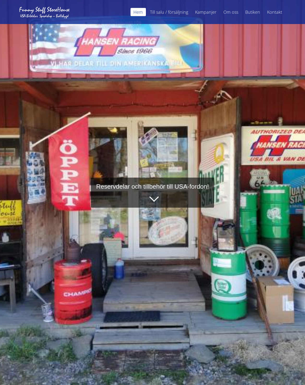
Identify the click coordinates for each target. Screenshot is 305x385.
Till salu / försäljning (169, 12)
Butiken (252, 12)
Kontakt (274, 12)
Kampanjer (205, 12)
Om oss (230, 12)
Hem (138, 12)
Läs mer (149, 195)
